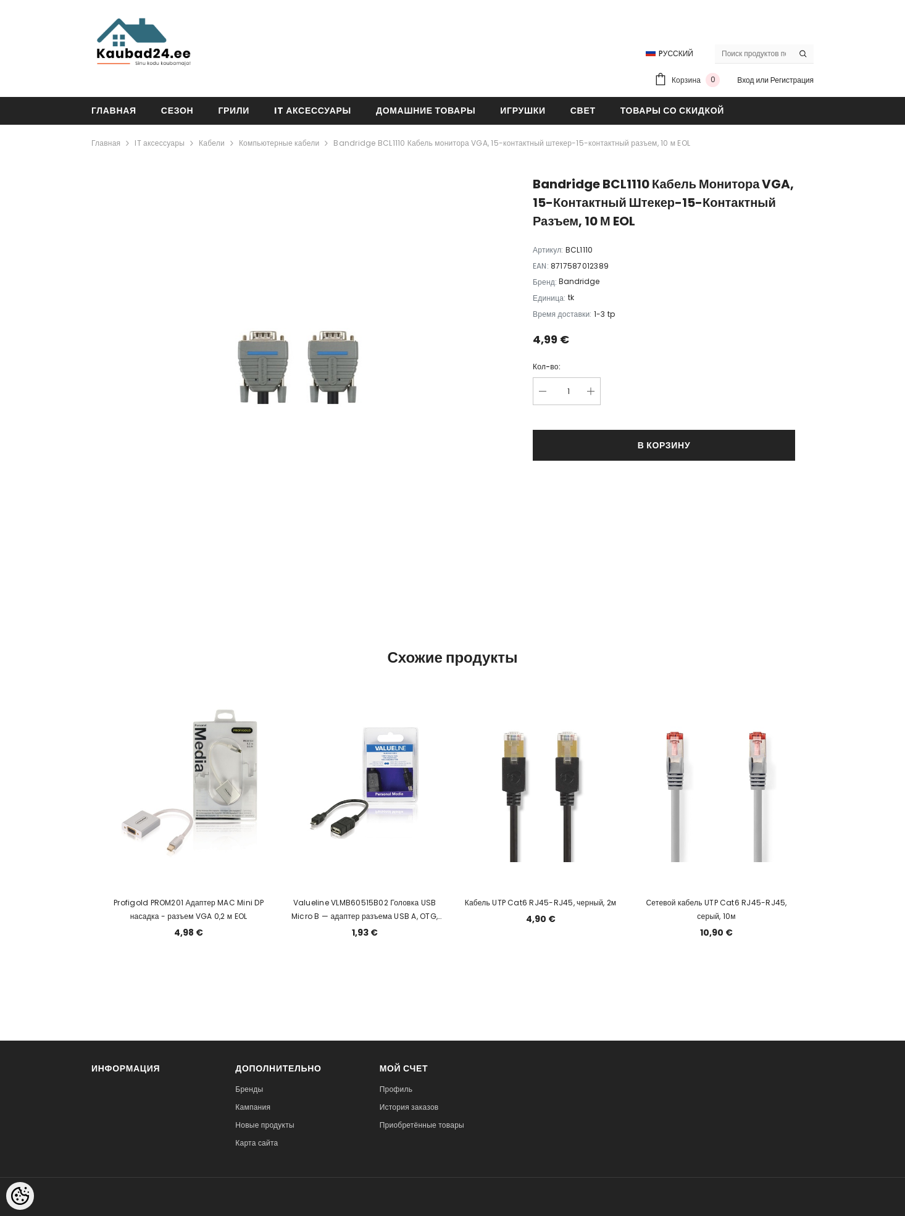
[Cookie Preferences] (20, 1196)
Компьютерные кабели (279, 143)
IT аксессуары (160, 143)
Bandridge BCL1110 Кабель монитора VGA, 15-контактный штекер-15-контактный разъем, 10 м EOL (511, 143)
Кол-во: (547, 366)
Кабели (212, 143)
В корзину (664, 445)
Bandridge (579, 281)
